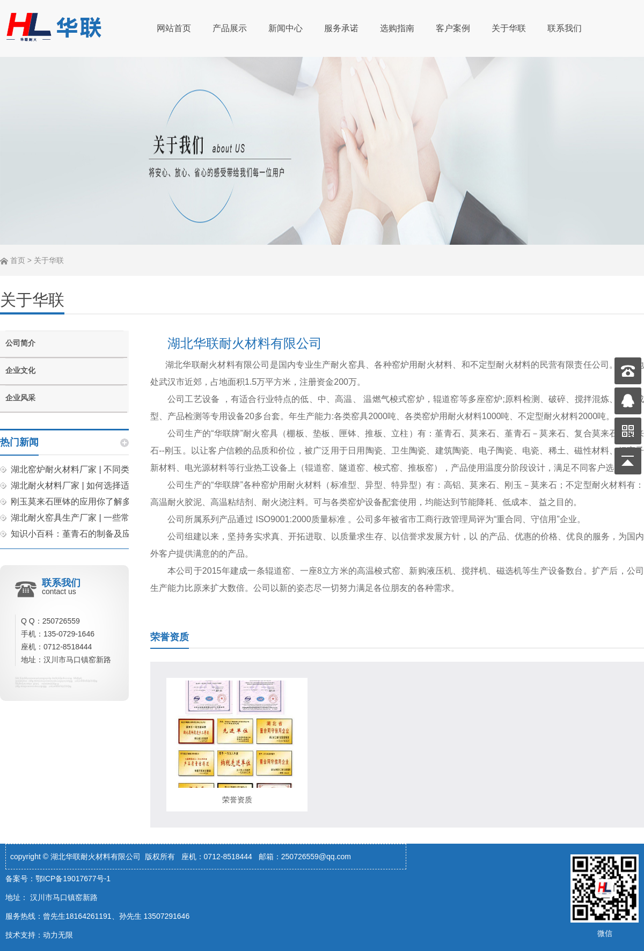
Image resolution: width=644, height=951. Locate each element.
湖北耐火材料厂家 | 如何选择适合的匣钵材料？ (100, 485)
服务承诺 (341, 28)
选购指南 (397, 28)
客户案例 (453, 28)
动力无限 (58, 935)
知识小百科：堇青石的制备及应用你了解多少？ (101, 533)
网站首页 (174, 28)
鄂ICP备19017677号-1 (73, 878)
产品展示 (230, 28)
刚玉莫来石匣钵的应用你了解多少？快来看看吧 (101, 501)
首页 (17, 260)
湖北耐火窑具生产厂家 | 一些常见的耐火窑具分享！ (109, 517)
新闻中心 (285, 28)
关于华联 (509, 28)
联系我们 (564, 28)
